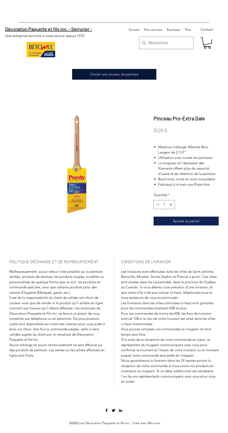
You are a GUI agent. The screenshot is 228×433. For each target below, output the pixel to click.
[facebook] (106, 410)
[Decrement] (157, 204)
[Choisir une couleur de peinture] (114, 74)
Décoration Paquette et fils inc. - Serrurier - (48, 29)
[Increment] (171, 204)
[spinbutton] (164, 204)
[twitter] (113, 410)
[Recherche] (166, 43)
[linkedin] (120, 410)
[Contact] (207, 29)
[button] (207, 43)
